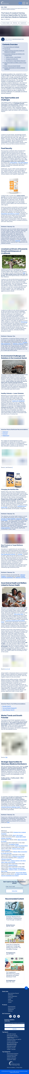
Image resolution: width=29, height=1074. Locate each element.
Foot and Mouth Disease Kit (10, 708)
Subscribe (14, 891)
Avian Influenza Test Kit (8, 710)
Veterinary (15, 22)
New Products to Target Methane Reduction (15, 60)
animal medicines (5, 528)
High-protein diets (18, 614)
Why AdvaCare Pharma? (13, 993)
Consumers (10, 1000)
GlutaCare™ (5, 432)
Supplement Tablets (11, 1059)
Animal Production (12, 865)
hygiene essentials (11, 518)
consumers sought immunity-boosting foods (13, 621)
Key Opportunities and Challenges (11, 46)
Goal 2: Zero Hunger (18, 835)
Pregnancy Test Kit (11, 1047)
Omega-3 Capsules (11, 1049)
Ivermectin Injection (11, 1040)
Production (10, 997)
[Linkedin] (18, 1016)
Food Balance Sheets (13, 844)
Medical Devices (11, 1008)
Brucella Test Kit (7, 706)
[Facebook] (14, 1016)
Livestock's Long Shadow (18, 856)
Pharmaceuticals (11, 1006)
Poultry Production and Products (16, 868)
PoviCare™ (5, 433)
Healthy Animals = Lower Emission (13, 57)
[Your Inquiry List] (20, 3)
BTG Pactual (24, 322)
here (8, 822)
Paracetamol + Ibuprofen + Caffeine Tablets (13, 1037)
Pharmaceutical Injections (12, 1053)
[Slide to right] (27, 23)
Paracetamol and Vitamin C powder (10, 213)
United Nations (13, 162)
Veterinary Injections (11, 1056)
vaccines (3, 518)
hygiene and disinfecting (18, 401)
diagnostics (19, 518)
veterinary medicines (18, 343)
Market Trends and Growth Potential (12, 65)
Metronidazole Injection (12, 1035)
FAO (24, 273)
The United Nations (23, 162)
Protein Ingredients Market (21, 845)
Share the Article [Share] (6, 827)
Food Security (7, 48)
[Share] (9, 19)
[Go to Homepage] (4, 3)
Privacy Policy (19, 1067)
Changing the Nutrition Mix (12, 59)
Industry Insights (6, 22)
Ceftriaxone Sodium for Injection (14, 1039)
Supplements (23, 22)
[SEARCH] (23, 3)
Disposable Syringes (11, 1046)
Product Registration (12, 996)
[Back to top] (26, 988)
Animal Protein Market (20, 872)
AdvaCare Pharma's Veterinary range (10, 807)
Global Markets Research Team (18, 39)
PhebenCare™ (6, 435)
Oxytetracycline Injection (12, 1042)
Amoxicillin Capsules (11, 1033)
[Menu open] (27, 3)
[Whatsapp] (10, 1016)
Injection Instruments (11, 1058)
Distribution (10, 994)
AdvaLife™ (17, 240)
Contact (10, 1002)
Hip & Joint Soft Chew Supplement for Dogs (12, 1044)
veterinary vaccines (20, 577)
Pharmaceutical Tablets (12, 1055)
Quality (9, 999)
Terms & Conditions (11, 1067)
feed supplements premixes (8, 554)
